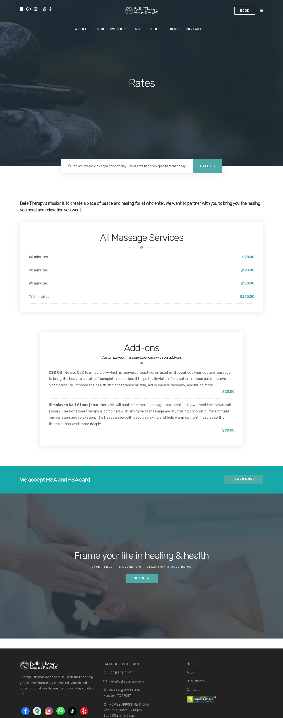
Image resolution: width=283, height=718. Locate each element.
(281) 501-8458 (120, 673)
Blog (174, 29)
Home (191, 664)
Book (244, 11)
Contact (194, 29)
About (81, 29)
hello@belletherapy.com (126, 681)
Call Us (207, 166)
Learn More (244, 479)
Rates (138, 29)
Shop (155, 29)
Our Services (109, 29)
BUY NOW (141, 578)
